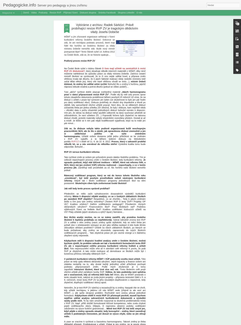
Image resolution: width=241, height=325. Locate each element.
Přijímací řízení (70, 12)
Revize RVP (55, 12)
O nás (139, 12)
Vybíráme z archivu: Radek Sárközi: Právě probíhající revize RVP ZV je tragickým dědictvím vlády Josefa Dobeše (105, 28)
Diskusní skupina (88, 12)
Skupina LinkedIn (126, 12)
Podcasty (43, 12)
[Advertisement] (162, 72)
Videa (34, 12)
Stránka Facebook (107, 12)
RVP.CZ (75, 141)
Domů (26, 12)
